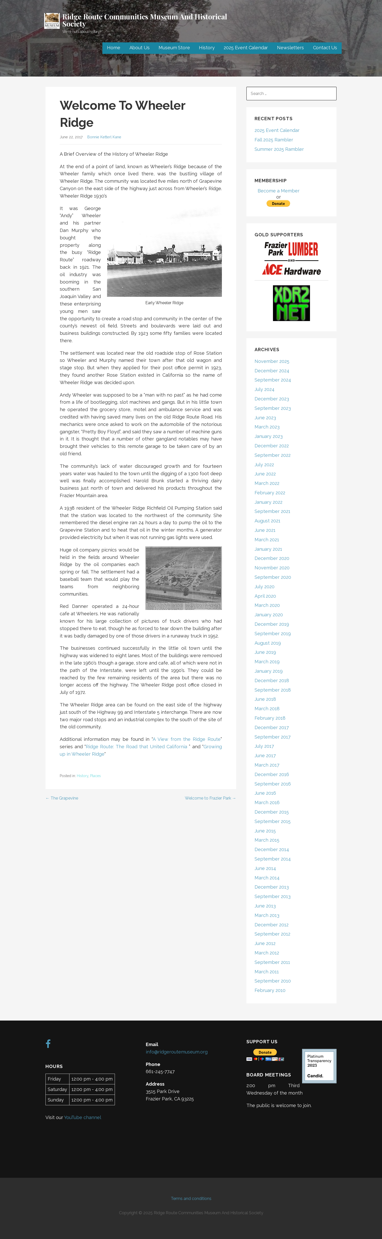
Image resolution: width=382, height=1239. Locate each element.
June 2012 (265, 943)
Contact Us (325, 47)
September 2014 (273, 859)
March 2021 (267, 539)
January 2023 (269, 436)
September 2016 (273, 784)
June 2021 (265, 530)
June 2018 (265, 699)
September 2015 (273, 821)
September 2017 (273, 737)
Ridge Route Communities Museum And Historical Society (144, 20)
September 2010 (273, 981)
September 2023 (273, 408)
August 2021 (267, 520)
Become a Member (279, 190)
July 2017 (264, 746)
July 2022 (264, 464)
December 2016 (272, 774)
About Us (139, 47)
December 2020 (272, 558)
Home (113, 47)
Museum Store (174, 47)
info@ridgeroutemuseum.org (177, 1051)
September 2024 (273, 380)
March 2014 (267, 877)
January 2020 (269, 614)
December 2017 (272, 727)
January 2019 (269, 671)
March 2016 (267, 802)
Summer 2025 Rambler (279, 149)
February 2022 (270, 492)
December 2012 (272, 924)
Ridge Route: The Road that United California (136, 746)
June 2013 (265, 906)
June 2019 (265, 652)
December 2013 (272, 887)
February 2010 (270, 990)
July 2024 (264, 389)
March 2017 (267, 765)
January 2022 (268, 502)
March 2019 (267, 661)
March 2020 (267, 605)
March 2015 (267, 840)
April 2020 (265, 596)
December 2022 (272, 445)
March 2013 (267, 915)
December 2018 (272, 680)
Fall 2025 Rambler (274, 139)
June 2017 (265, 755)
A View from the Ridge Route (186, 739)
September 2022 (273, 455)
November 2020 (272, 567)
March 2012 (267, 952)
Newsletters (290, 47)
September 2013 (273, 896)
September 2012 (272, 934)
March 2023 (267, 427)
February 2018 (270, 718)
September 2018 (273, 690)
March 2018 (267, 708)
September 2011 (272, 962)
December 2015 (272, 812)
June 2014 (265, 868)
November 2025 (272, 361)
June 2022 (265, 473)
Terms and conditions (191, 1198)
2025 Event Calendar (246, 47)
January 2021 (268, 549)
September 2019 (273, 633)
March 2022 (267, 483)
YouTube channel (82, 1117)
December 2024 (272, 370)
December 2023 (272, 398)
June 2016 (265, 793)
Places (95, 776)
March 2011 (267, 971)
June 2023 (265, 417)
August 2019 (268, 643)
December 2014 (272, 849)
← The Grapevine (61, 798)
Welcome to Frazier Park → (210, 798)
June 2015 (265, 830)
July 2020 (264, 586)
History (206, 47)
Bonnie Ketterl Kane (104, 137)
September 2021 (272, 511)
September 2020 (273, 577)
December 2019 (272, 624)
